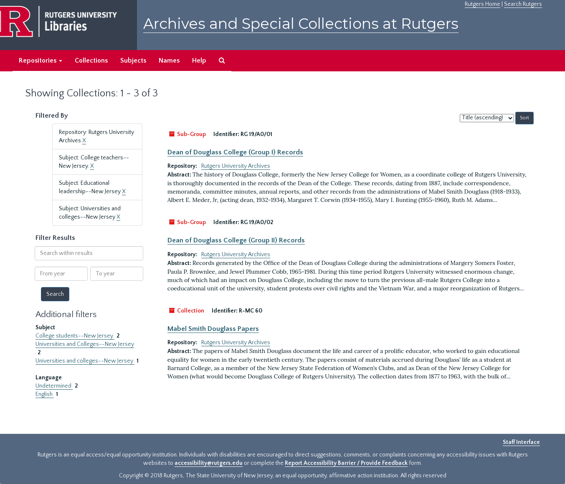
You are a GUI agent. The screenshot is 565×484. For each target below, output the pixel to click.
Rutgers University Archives (235, 166)
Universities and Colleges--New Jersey (84, 344)
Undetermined (54, 386)
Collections (91, 60)
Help (199, 60)
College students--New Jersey (74, 336)
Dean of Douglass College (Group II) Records (236, 240)
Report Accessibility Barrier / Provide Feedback (346, 463)
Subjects (133, 60)
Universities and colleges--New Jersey (84, 361)
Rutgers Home (482, 4)
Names (169, 60)
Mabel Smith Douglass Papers (213, 329)
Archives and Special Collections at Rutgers (301, 24)
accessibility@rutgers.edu (209, 463)
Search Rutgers (523, 4)
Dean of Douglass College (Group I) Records (235, 152)
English (44, 394)
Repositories (40, 60)
